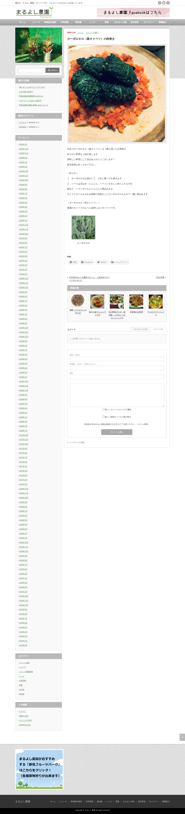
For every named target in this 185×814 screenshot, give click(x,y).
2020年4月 (23, 310)
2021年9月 (23, 238)
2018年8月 (23, 399)
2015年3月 (23, 583)
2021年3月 (23, 265)
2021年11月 (23, 229)
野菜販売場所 (50, 22)
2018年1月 (23, 431)
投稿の (23, 716)
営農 (106, 22)
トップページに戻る (77, 442)
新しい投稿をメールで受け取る (118, 417)
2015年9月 (23, 556)
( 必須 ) (75, 355)
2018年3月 (23, 422)
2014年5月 (23, 627)
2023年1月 (23, 167)
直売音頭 (134, 22)
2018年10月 (23, 390)
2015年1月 (23, 592)
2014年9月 (23, 609)
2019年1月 (23, 377)
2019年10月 (23, 337)
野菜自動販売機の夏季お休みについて (33, 105)
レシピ (92, 22)
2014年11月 (23, 600)
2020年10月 (23, 287)
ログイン (22, 711)
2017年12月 (23, 435)
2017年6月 (23, 462)
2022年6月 (23, 198)
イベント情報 (24, 663)
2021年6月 (23, 252)
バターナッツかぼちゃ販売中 (30, 100)
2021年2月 (23, 270)
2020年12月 (23, 278)
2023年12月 (23, 149)
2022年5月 (23, 202)
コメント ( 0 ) (158, 329)
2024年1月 (23, 144)
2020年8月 (23, 296)
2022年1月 (23, 220)
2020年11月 (23, 283)
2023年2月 (23, 162)
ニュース (36, 22)
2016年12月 (23, 489)
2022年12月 (23, 171)
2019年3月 (23, 368)
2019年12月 (23, 328)
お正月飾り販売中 (26, 92)
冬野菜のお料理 (136, 312)
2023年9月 (23, 158)
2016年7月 (23, 511)
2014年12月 (23, 596)
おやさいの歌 (120, 22)
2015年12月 (23, 542)
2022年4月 (23, 207)
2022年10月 (23, 180)
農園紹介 (163, 22)
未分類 (21, 690)
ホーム (22, 22)
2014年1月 (23, 645)
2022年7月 (23, 193)
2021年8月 (23, 243)
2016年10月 (23, 498)
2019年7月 (23, 350)
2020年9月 (23, 292)
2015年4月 (23, 578)
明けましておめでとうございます (32, 87)
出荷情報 (64, 22)
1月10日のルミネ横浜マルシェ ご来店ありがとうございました (89, 279)
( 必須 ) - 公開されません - (83, 364)
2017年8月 (23, 453)
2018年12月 (23, 381)
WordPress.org (25, 725)
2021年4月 (23, 261)
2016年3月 (23, 529)
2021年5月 (23, 256)
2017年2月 (23, 480)
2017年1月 (23, 484)
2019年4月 (23, 364)
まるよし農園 (22, 801)
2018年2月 (23, 426)
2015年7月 (23, 565)
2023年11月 (23, 153)
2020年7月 (23, 301)
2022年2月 (23, 216)
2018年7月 (23, 404)
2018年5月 (23, 413)
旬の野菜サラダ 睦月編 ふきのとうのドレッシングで (117, 315)
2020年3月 (23, 314)
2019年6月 (23, 354)
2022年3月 (23, 211)
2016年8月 (23, 507)
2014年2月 (23, 641)
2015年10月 (23, 551)
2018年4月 (23, 417)
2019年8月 (23, 346)
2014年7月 (23, 618)
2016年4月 (23, 524)
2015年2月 (23, 587)
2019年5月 (23, 359)
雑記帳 (78, 22)
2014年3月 (23, 636)
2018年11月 (23, 386)
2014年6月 (23, 623)
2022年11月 (23, 176)
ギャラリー (149, 22)
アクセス (22, 122)
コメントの (25, 720)
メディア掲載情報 (26, 672)
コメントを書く (92, 32)
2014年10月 (23, 605)
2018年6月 (23, 408)
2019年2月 (23, 372)
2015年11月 (23, 547)
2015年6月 (23, 569)
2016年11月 (23, 493)
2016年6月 (23, 516)
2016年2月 (23, 533)
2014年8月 (23, 614)
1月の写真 (160, 277)
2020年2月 (23, 319)
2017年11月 (23, 439)
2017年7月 (23, 457)
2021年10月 (23, 234)
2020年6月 (23, 305)
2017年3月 (23, 475)
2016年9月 (23, 502)
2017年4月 (23, 471)
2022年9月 (23, 185)
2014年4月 (23, 632)
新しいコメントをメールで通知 (118, 409)
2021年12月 (23, 225)
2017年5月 (23, 466)
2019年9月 (23, 341)
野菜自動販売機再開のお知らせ (31, 96)
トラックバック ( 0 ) (140, 329)
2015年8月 (23, 560)
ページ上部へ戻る (182, 737)
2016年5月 (23, 520)
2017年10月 (23, 444)
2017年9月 (23, 448)
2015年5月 (23, 574)
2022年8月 (23, 189)
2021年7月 (23, 247)
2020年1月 (23, 323)
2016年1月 (23, 538)
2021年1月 (23, 274)
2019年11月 (23, 332)
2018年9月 (23, 395)
